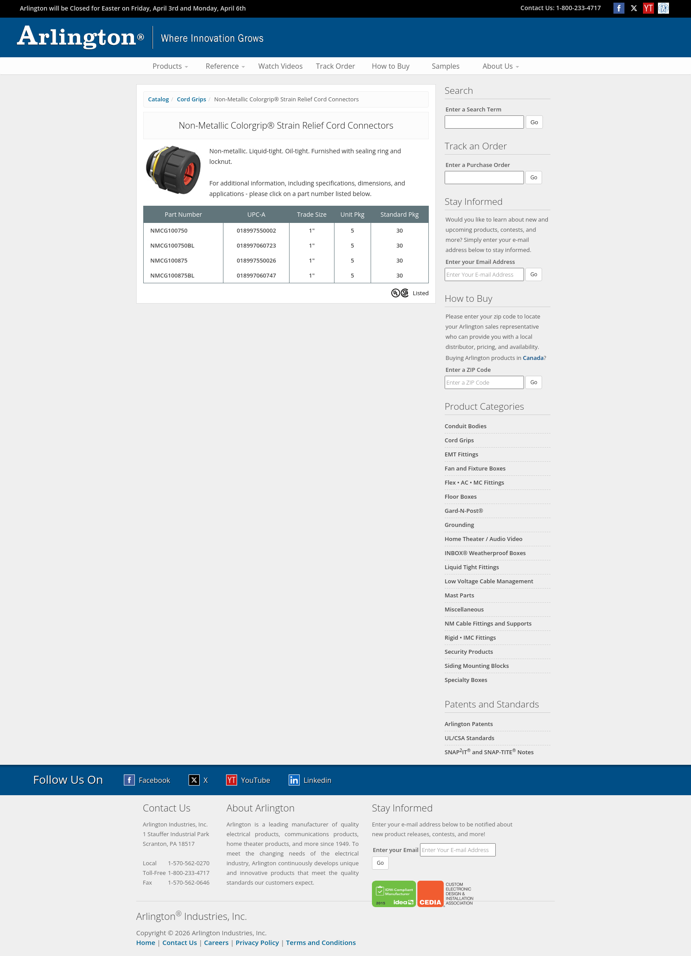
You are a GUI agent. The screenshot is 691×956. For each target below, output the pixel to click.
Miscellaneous (464, 609)
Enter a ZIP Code (468, 370)
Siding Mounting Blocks (477, 666)
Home (145, 942)
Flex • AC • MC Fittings (474, 482)
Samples (446, 66)
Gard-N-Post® (464, 511)
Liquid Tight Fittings (472, 567)
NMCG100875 (168, 260)
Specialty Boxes (466, 680)
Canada (533, 358)
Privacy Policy (257, 942)
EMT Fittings (461, 454)
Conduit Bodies (466, 426)
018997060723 (256, 245)
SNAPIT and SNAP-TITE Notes (489, 752)
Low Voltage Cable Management (489, 581)
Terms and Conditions (321, 942)
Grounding (459, 525)
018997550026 (256, 260)
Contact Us (179, 942)
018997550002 (256, 230)
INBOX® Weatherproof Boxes (485, 553)
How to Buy (391, 66)
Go (533, 274)
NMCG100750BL (172, 245)
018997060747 (256, 275)
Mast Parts (459, 595)
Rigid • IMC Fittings (470, 637)
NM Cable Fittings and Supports (488, 623)
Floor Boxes (461, 496)
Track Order (335, 66)
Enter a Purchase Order (478, 165)
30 (399, 230)
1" (312, 230)
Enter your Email (396, 850)
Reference (225, 66)
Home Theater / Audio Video (484, 539)
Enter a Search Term (474, 109)
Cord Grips (459, 440)
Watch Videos (280, 66)
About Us (501, 66)
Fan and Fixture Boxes (475, 468)
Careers (216, 942)
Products (170, 66)
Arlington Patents (469, 724)
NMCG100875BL (172, 275)
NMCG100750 (168, 230)
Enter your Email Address (480, 262)
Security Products (469, 652)
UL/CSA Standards (469, 738)
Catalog (158, 99)
